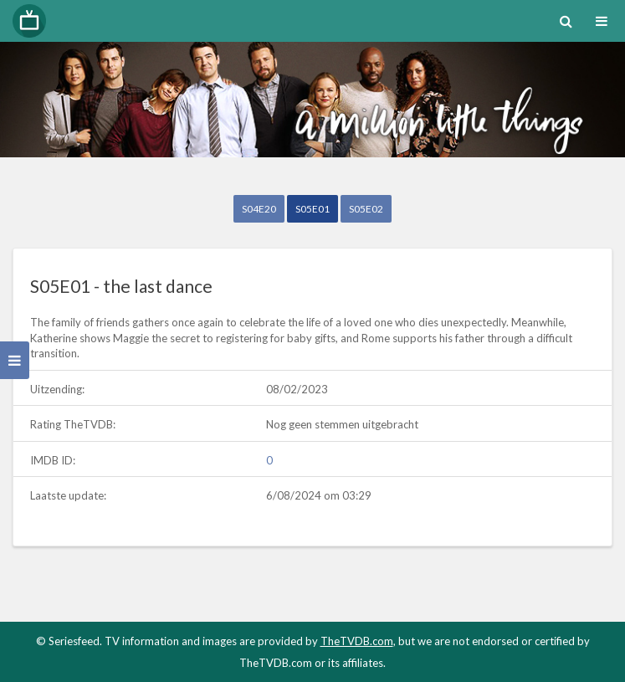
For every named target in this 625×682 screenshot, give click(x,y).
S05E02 (366, 209)
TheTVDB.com (356, 641)
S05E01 (312, 209)
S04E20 (259, 209)
